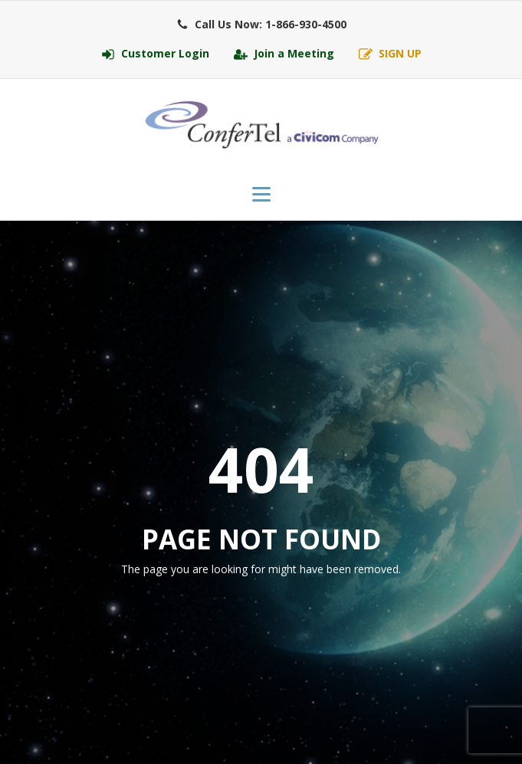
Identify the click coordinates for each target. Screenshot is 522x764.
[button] (261, 24)
